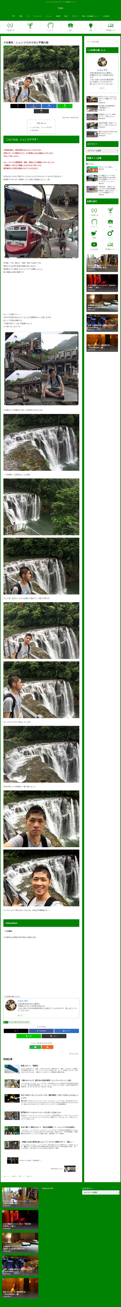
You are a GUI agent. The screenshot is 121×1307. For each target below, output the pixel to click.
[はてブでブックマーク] (41, 106)
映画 (17, 1017)
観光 (22, 1017)
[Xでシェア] (16, 106)
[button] (67, 106)
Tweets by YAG (47, 1184)
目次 (38, 118)
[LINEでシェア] (54, 106)
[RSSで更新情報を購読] (22, 1010)
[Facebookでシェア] (29, 106)
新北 (27, 1017)
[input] (102, 42)
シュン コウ (23, 996)
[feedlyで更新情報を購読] (18, 1010)
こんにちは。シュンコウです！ (42, 122)
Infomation (35, 125)
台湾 (6, 1017)
